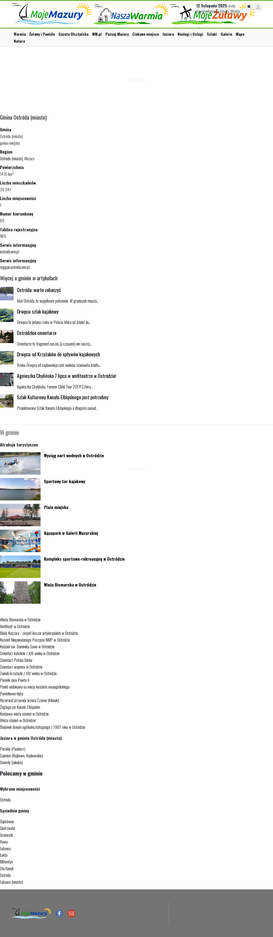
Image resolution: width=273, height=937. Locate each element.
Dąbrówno (7, 821)
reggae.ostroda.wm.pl (15, 267)
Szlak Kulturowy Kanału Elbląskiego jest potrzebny (62, 397)
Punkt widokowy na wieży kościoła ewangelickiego (35, 687)
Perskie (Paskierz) (12, 749)
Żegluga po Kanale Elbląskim (20, 707)
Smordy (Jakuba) (11, 762)
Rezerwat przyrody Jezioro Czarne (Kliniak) (29, 700)
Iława (4, 842)
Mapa (240, 34)
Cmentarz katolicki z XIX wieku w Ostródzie (30, 653)
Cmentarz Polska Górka (16, 660)
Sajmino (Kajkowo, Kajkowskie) (21, 755)
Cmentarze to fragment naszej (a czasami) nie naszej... (54, 344)
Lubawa (5, 848)
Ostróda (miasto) (11, 158)
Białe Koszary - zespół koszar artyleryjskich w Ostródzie (39, 633)
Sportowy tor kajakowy (64, 481)
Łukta (3, 855)
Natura (19, 41)
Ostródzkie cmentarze (36, 332)
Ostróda (5, 799)
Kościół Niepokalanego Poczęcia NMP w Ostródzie (35, 640)
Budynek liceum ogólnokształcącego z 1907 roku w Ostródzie (42, 727)
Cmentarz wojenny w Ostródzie (21, 667)
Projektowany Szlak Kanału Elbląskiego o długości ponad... (57, 408)
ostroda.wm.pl (9, 251)
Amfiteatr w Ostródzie (15, 626)
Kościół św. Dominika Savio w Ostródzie (27, 646)
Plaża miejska (56, 507)
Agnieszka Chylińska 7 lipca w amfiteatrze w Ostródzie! (66, 375)
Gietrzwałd (7, 828)
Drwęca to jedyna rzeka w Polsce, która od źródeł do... (54, 322)
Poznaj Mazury (117, 34)
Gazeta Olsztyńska (73, 34)
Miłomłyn (6, 862)
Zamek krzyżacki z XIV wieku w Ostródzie (28, 673)
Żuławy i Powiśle (42, 34)
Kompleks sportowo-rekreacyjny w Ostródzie (84, 559)
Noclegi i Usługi (190, 34)
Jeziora (168, 34)
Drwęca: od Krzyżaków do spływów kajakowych (58, 354)
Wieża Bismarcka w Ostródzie (70, 585)
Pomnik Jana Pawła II (14, 680)
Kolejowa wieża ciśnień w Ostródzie (24, 714)
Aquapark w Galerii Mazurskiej (71, 533)
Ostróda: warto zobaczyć (39, 289)
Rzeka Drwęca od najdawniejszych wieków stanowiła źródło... (59, 365)
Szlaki (212, 34)
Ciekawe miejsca (145, 34)
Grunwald (6, 835)
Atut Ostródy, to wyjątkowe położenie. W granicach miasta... (58, 301)
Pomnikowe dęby (11, 693)
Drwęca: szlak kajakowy (38, 311)
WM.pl (97, 34)
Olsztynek (7, 868)
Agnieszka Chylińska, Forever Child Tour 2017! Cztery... (55, 387)
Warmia (20, 34)
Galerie (226, 34)
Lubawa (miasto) (11, 882)
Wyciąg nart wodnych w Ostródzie (74, 455)
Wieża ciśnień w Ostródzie (18, 720)
